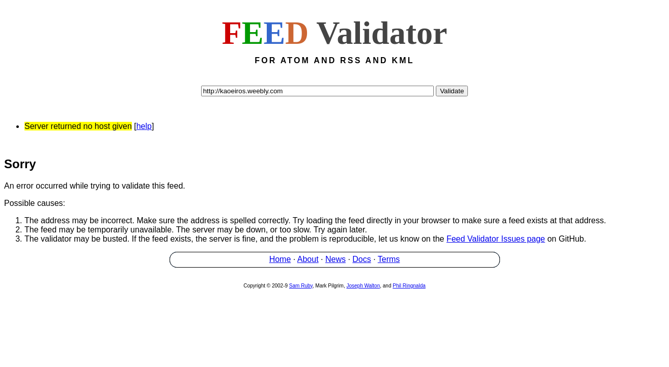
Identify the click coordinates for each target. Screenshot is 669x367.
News (335, 260)
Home (280, 260)
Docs (361, 260)
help (144, 126)
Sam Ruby (301, 287)
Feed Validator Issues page (496, 240)
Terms (389, 260)
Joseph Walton (363, 287)
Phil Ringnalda (409, 287)
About (308, 260)
